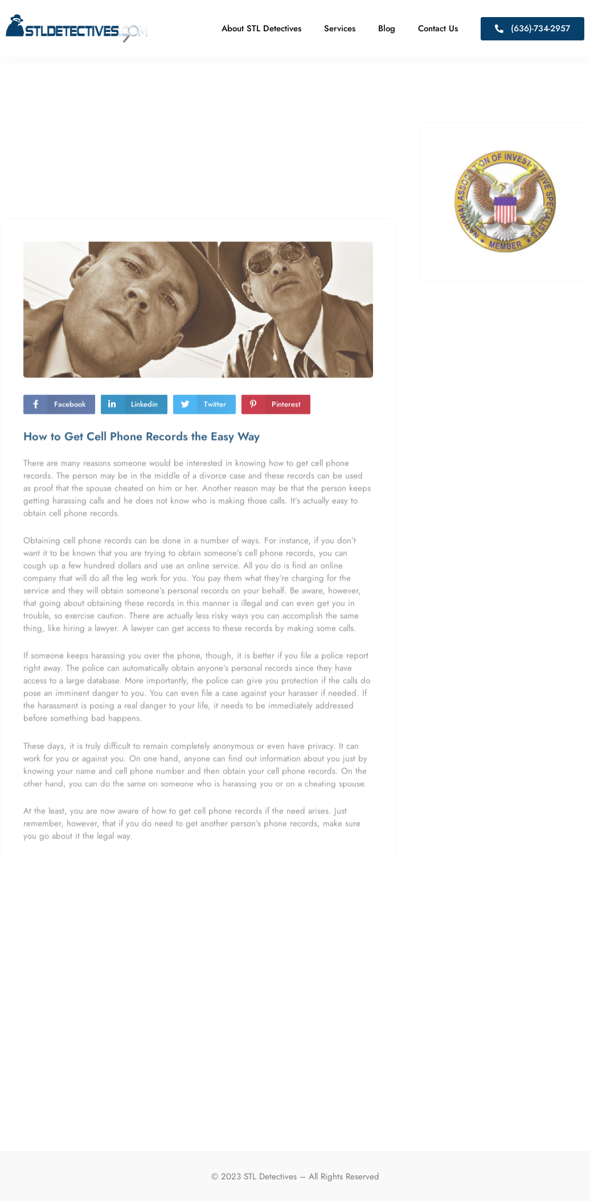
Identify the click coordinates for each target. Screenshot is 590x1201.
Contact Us (438, 28)
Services (339, 28)
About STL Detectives (261, 28)
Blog (386, 28)
